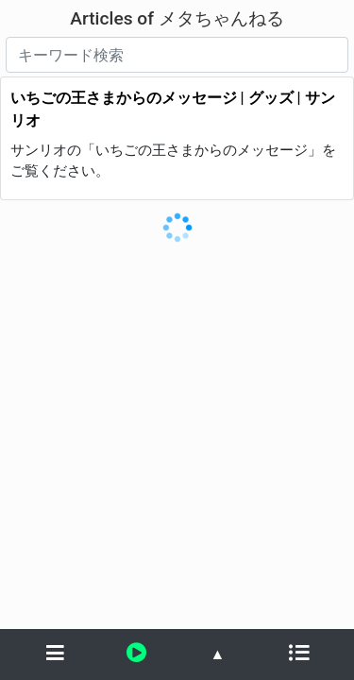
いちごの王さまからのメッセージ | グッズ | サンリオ (172, 109)
